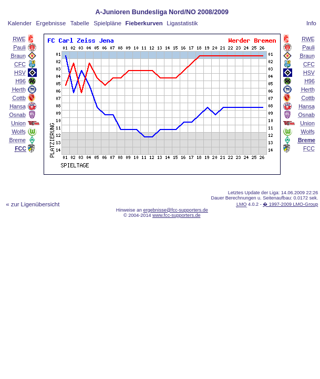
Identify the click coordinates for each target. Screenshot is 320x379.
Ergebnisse (51, 23)
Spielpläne (107, 23)
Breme (17, 140)
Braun (18, 56)
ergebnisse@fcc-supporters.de (175, 210)
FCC (309, 148)
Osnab (17, 115)
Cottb (19, 98)
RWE (19, 39)
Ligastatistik (182, 23)
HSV (20, 72)
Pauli (19, 47)
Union (18, 123)
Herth (19, 89)
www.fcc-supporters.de (176, 215)
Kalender (20, 23)
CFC (20, 64)
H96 (20, 81)
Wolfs (19, 131)
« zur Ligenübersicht (32, 204)
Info (311, 23)
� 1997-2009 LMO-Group (290, 204)
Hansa (17, 106)
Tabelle (79, 23)
